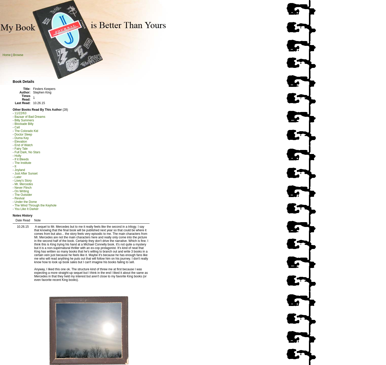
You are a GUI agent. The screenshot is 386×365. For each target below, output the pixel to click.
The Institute (22, 163)
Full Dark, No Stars (27, 152)
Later (17, 177)
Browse (18, 55)
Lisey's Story (23, 180)
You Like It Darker (26, 209)
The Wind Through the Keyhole (35, 205)
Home (7, 55)
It (15, 166)
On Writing (21, 191)
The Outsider (23, 195)
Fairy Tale (21, 148)
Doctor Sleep (23, 134)
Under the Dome (25, 202)
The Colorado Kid (26, 131)
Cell (17, 127)
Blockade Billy (23, 124)
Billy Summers (24, 120)
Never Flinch (22, 187)
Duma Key (21, 138)
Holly (17, 156)
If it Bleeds (21, 159)
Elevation (20, 141)
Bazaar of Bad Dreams (29, 117)
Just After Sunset (26, 173)
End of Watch (23, 145)
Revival (19, 198)
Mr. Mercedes (23, 184)
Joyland (19, 170)
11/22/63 (20, 113)
